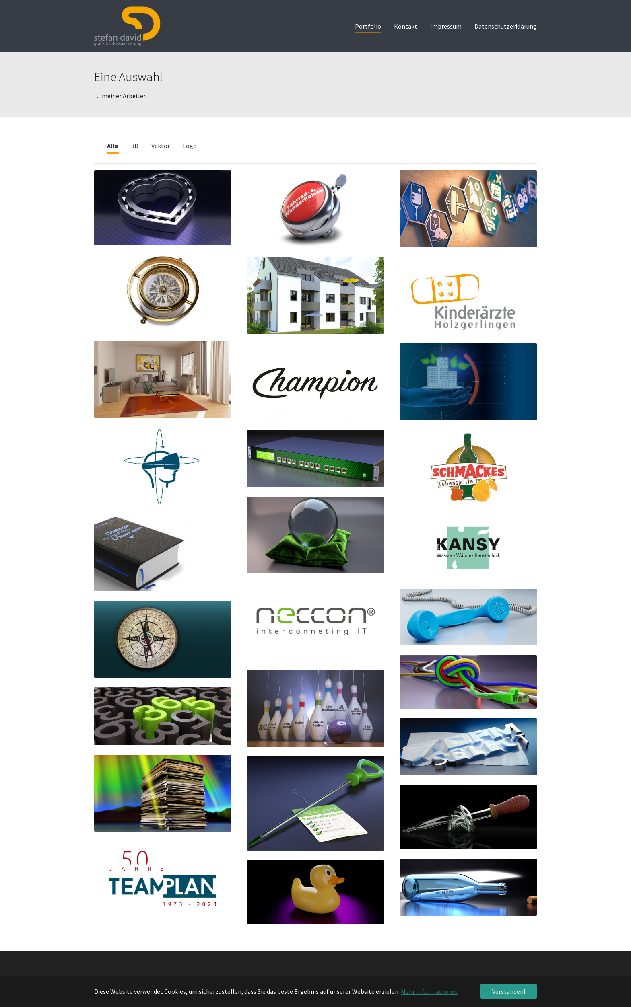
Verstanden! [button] (508, 991)
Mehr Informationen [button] (429, 991)
